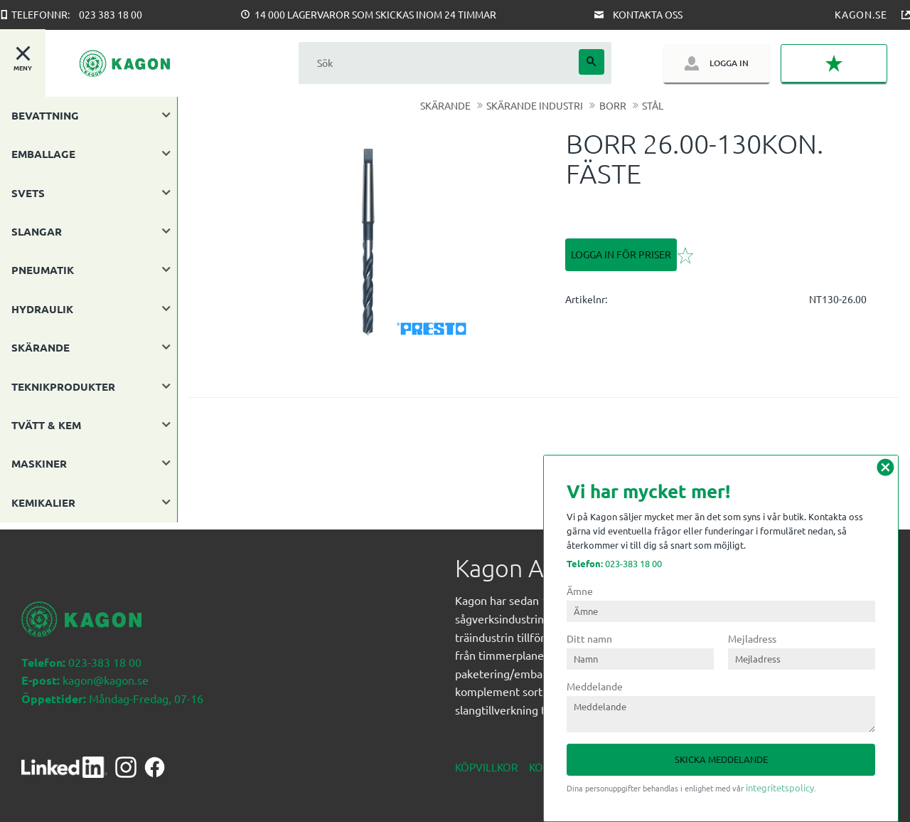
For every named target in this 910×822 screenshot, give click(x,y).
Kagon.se (861, 14)
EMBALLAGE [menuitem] (43, 154)
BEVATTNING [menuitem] (45, 115)
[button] (833, 63)
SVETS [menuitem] (28, 193)
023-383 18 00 (614, 563)
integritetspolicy (780, 787)
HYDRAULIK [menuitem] (42, 309)
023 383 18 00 (110, 14)
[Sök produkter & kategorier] (439, 63)
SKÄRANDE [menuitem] (40, 347)
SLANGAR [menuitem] (36, 231)
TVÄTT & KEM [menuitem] (46, 425)
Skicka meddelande (721, 759)
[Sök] (591, 62)
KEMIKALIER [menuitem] (43, 502)
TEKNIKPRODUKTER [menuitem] (63, 386)
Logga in (729, 63)
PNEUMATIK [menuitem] (42, 270)
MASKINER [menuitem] (39, 463)
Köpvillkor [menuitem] (486, 759)
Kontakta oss (647, 14)
